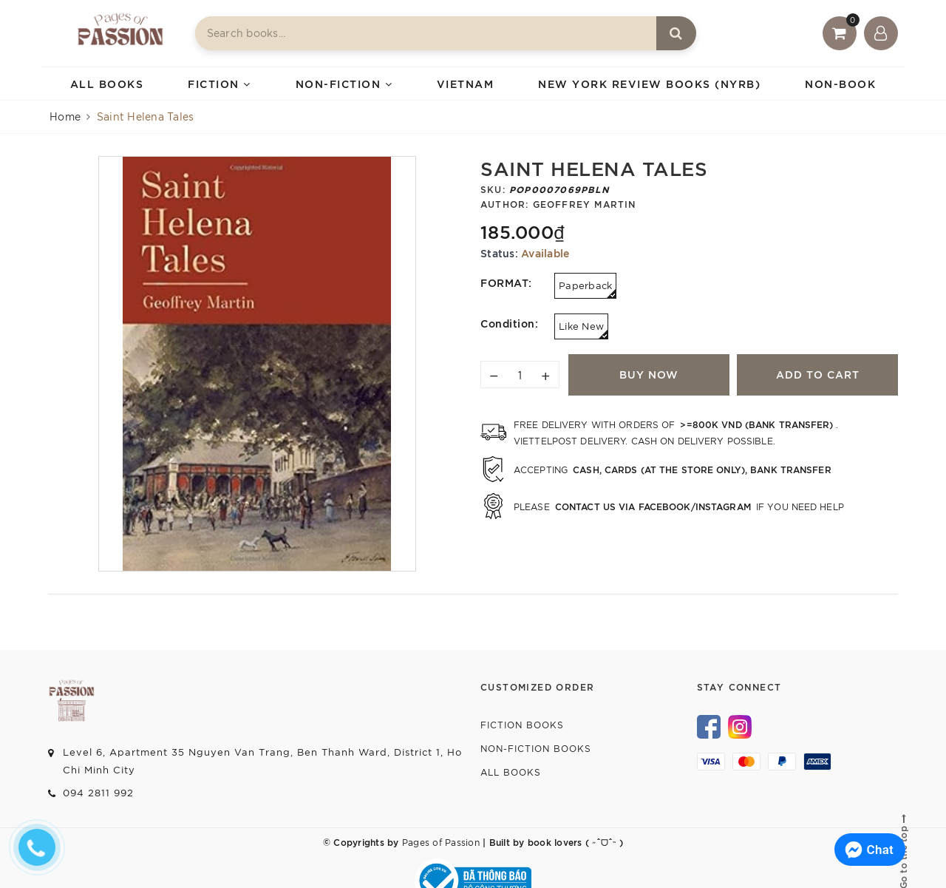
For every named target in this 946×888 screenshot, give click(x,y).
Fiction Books (522, 724)
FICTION (219, 83)
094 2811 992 (98, 792)
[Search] (676, 33)
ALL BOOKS (107, 83)
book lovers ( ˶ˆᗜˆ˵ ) (574, 841)
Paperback (587, 289)
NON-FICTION (344, 83)
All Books (510, 771)
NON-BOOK (840, 83)
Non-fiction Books (535, 747)
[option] (257, 364)
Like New (583, 329)
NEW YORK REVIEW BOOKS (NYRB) (649, 83)
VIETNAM (465, 83)
